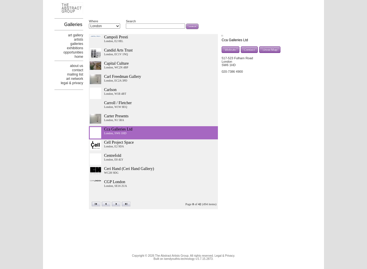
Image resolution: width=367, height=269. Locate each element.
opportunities (73, 52)
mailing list (75, 74)
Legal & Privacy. (224, 255)
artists (78, 39)
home (79, 57)
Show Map (269, 49)
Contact (249, 49)
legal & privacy (72, 83)
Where (93, 21)
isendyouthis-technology (179, 258)
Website (230, 49)
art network (74, 79)
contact (77, 70)
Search (131, 21)
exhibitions (75, 48)
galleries (76, 44)
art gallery (75, 35)
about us (76, 66)
